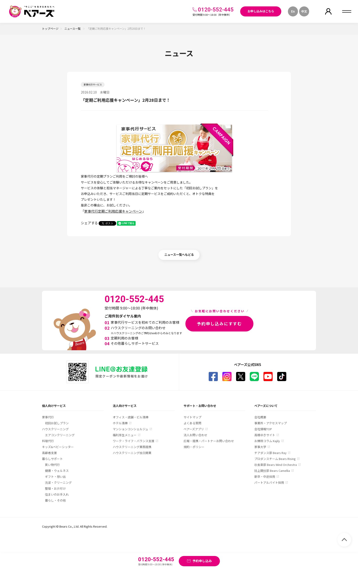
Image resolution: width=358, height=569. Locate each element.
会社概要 (260, 417)
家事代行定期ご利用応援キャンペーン (113, 211)
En (293, 11)
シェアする (89, 222)
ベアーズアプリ (194, 429)
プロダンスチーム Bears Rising (275, 459)
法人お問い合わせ (195, 435)
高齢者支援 (49, 453)
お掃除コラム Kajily (267, 441)
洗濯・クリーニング (58, 482)
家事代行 (48, 417)
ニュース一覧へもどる (179, 254)
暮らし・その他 (55, 500)
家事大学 (260, 447)
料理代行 (48, 441)
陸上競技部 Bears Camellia (272, 470)
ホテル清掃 (120, 423)
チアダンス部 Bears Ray (270, 453)
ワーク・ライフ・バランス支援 (133, 441)
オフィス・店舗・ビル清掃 (130, 417)
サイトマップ (192, 417)
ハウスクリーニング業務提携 (132, 447)
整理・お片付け (55, 488)
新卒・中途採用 (264, 476)
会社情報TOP (263, 429)
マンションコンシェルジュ (130, 429)
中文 (304, 11)
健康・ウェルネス (57, 470)
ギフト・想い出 (55, 476)
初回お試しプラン (57, 423)
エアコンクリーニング (60, 435)
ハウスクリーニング (55, 429)
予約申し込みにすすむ (219, 323)
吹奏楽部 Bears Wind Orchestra (275, 464)
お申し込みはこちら (260, 11)
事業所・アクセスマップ (270, 423)
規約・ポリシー (194, 447)
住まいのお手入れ (57, 494)
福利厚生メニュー (125, 435)
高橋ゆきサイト (264, 435)
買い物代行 (52, 464)
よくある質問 (192, 423)
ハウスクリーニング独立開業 (132, 453)
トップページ (50, 28)
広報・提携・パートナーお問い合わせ (209, 441)
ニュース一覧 (72, 28)
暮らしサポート (52, 459)
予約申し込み (202, 560)
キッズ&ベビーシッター (58, 447)
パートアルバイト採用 (269, 482)
